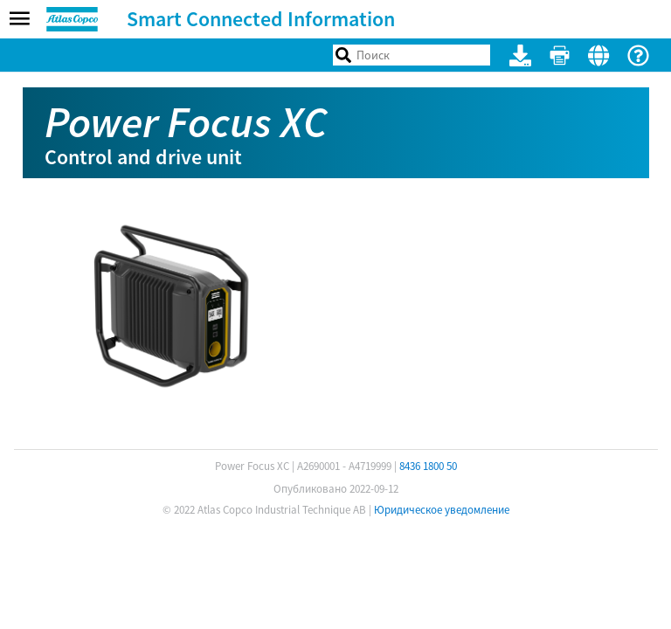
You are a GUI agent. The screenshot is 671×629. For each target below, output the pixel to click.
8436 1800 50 (428, 466)
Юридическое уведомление (441, 509)
